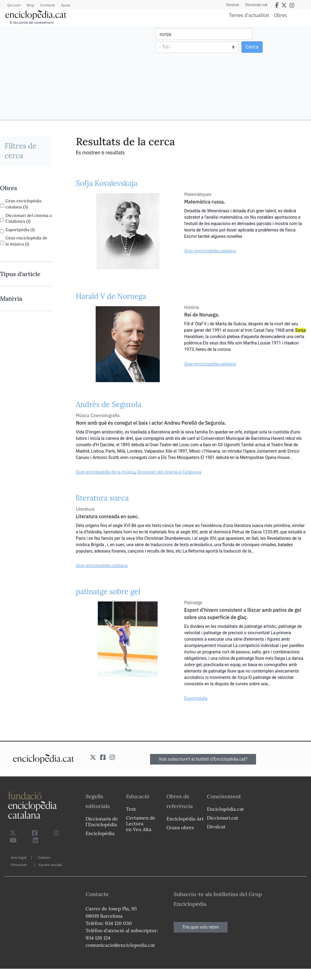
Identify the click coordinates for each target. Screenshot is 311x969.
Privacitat (19, 864)
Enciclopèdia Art (185, 819)
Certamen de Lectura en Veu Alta (140, 823)
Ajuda (65, 5)
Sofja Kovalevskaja (107, 183)
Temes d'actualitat (249, 15)
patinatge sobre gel (108, 591)
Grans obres (180, 827)
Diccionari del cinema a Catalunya (169, 472)
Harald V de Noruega (111, 296)
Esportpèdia (195, 698)
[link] (26, 188)
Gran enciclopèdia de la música (105, 472)
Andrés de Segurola (109, 404)
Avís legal (18, 857)
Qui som (14, 5)
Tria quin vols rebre (201, 927)
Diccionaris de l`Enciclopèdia (102, 821)
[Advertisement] (79, 72)
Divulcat (232, 5)
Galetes (44, 857)
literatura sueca (102, 498)
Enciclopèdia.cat (225, 809)
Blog (30, 5)
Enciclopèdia (100, 833)
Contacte (47, 5)
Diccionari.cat (256, 5)
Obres (280, 15)
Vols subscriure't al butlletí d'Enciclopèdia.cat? (203, 759)
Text (131, 809)
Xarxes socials (50, 864)
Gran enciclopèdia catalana (210, 251)
